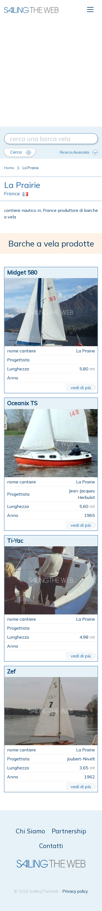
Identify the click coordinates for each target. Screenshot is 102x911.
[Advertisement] (51, 73)
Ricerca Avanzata (79, 152)
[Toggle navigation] (90, 9)
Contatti (51, 846)
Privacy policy (75, 891)
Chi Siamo (30, 831)
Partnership (69, 831)
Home (9, 168)
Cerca (20, 152)
